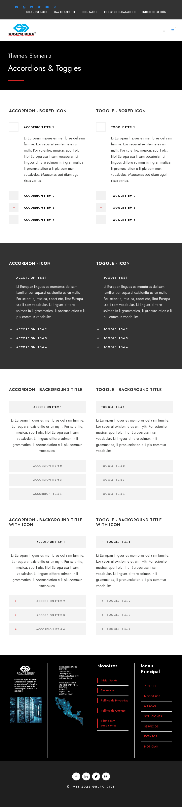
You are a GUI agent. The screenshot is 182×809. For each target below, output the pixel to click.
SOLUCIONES (153, 718)
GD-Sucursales (37, 12)
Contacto (90, 12)
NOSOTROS (152, 698)
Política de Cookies (113, 713)
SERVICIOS (151, 728)
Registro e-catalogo (120, 12)
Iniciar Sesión (109, 682)
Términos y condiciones (108, 725)
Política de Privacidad (114, 702)
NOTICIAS (151, 748)
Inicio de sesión (154, 12)
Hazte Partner (65, 12)
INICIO (150, 688)
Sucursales (107, 693)
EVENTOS (150, 739)
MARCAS (150, 708)
